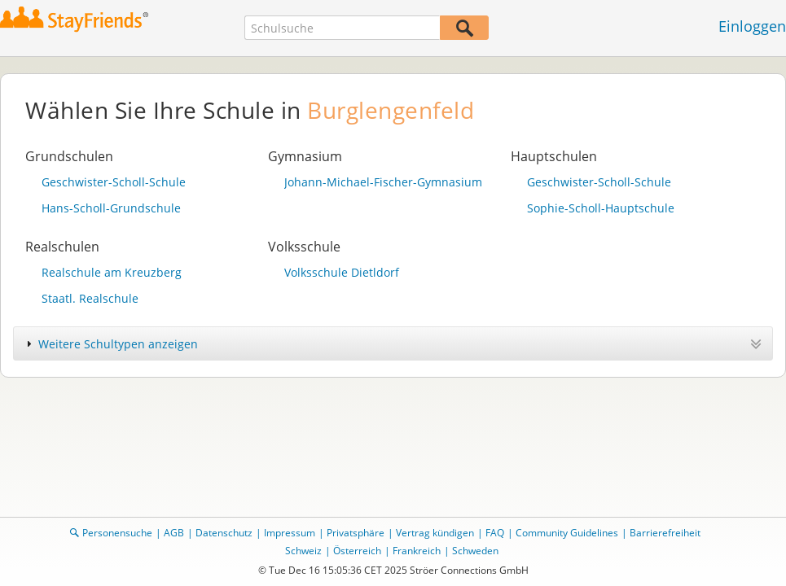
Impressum (289, 533)
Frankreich (417, 551)
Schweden (475, 551)
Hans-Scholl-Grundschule (111, 208)
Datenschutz (223, 533)
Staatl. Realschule (90, 298)
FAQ (494, 533)
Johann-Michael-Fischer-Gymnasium (383, 182)
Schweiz (303, 551)
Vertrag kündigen (435, 533)
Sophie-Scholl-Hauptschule (600, 208)
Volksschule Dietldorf (341, 272)
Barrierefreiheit (665, 533)
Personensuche (117, 533)
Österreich (357, 551)
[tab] (393, 343)
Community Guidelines (567, 533)
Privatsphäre (355, 533)
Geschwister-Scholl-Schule (114, 182)
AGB (174, 533)
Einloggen (752, 26)
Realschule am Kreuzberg (112, 272)
